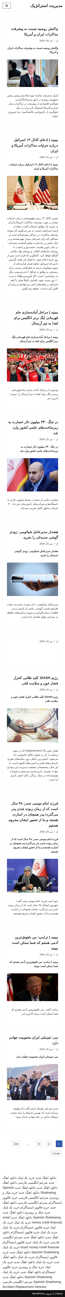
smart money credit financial (39, 1247)
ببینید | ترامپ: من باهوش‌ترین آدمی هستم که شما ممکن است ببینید (35, 942)
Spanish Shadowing (47, 1217)
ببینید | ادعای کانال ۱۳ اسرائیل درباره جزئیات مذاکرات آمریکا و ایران (35, 145)
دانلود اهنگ (10, 1182)
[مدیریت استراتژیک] (46, 5)
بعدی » (56, 1153)
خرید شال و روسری (37, 1212)
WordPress (38, 1293)
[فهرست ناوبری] (7, 6)
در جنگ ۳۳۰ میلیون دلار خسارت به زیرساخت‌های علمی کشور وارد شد (33, 427)
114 (16, 1143)
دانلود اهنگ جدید (45, 1178)
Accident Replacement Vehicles (24, 1287)
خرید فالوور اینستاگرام (34, 1207)
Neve (59, 1293)
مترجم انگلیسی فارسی (33, 1182)
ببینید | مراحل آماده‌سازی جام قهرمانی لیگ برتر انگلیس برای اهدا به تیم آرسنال (36, 317)
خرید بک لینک (26, 1178)
